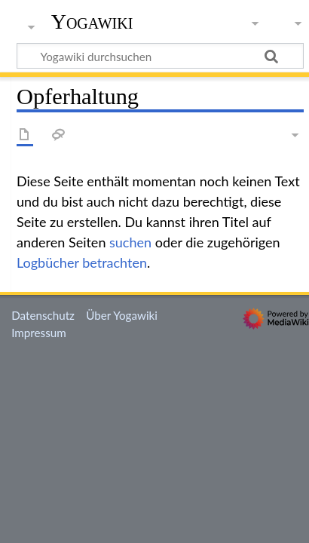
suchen (130, 242)
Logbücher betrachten (82, 262)
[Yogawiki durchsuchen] (160, 56)
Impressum (38, 332)
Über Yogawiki (122, 315)
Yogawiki (92, 21)
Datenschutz (43, 315)
